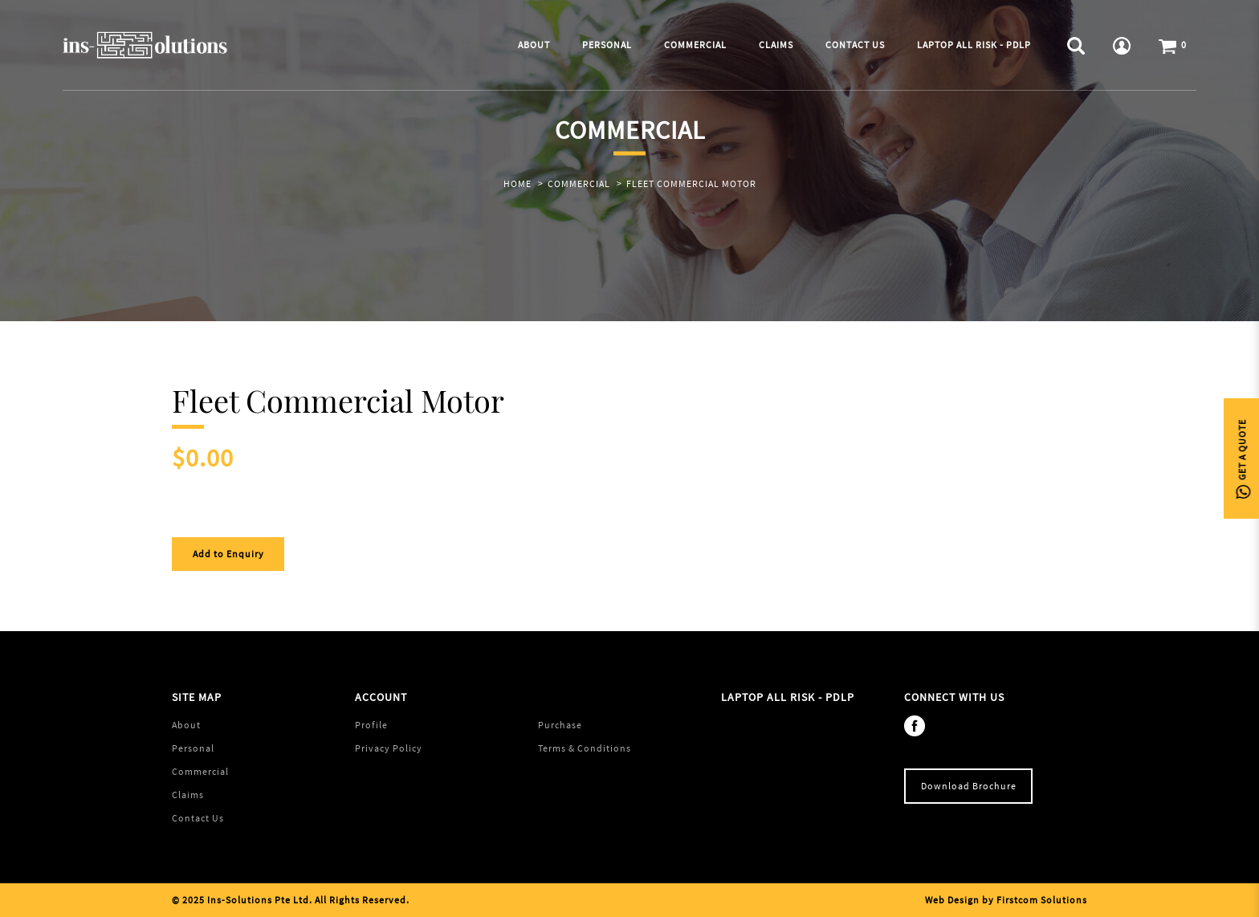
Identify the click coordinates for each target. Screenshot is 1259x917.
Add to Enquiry (228, 554)
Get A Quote (1242, 459)
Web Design (952, 900)
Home (517, 183)
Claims (188, 795)
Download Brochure (969, 786)
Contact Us (198, 818)
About (186, 725)
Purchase (560, 725)
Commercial (579, 183)
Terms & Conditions (584, 748)
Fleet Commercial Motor (691, 183)
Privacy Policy (388, 748)
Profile (371, 725)
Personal (193, 748)
